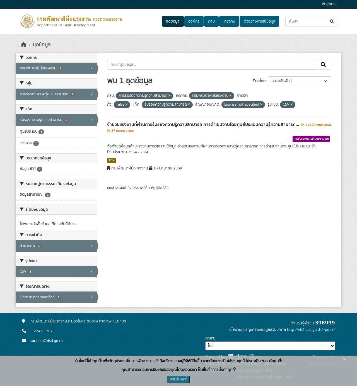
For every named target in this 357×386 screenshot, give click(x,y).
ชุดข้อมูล (173, 21)
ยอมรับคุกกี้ (178, 379)
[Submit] (332, 21)
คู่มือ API (161, 187)
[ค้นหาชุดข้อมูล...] (311, 21)
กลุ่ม (211, 21)
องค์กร (193, 21)
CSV (111, 160)
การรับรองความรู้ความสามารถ (311, 139)
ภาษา (209, 338)
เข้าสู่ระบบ (329, 4)
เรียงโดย (259, 81)
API (146, 187)
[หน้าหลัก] (23, 44)
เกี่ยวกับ (229, 21)
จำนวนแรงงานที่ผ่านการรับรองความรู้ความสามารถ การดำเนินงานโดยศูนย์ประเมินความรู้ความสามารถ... (203, 124)
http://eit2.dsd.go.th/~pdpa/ (311, 329)
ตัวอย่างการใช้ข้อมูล (259, 21)
